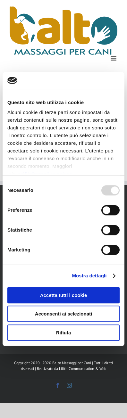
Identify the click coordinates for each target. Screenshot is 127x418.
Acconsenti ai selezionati (63, 314)
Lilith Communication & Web (82, 368)
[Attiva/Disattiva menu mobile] (114, 58)
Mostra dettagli (89, 276)
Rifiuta (63, 332)
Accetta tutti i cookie (63, 295)
